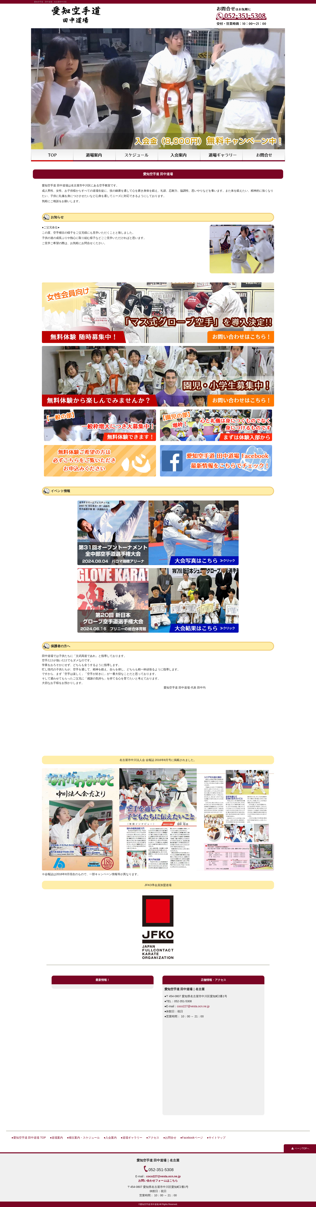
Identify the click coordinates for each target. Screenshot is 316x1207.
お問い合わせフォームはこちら (158, 1180)
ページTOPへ (302, 1148)
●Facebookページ (191, 1137)
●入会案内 (110, 1137)
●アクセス (152, 1137)
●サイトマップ (216, 1137)
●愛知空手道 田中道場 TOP (28, 1137)
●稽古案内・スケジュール (83, 1137)
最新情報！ (103, 979)
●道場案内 (56, 1137)
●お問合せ (169, 1137)
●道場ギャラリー (131, 1137)
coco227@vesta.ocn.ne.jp (193, 1006)
